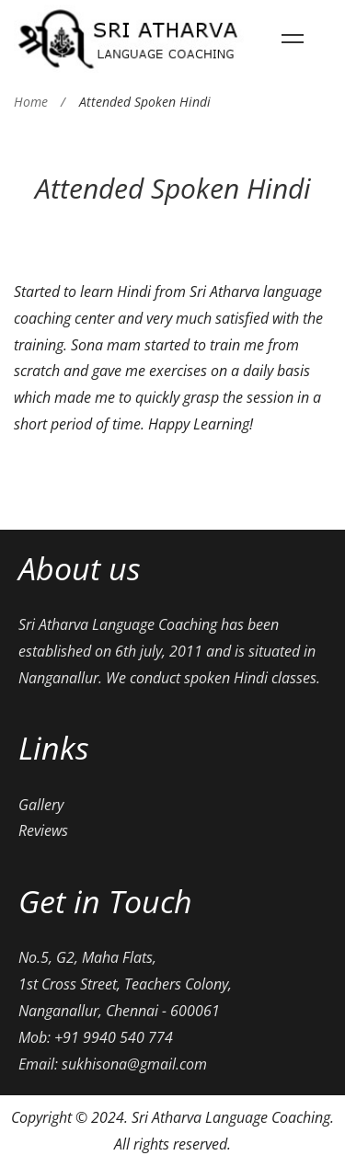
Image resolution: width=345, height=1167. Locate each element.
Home (31, 101)
